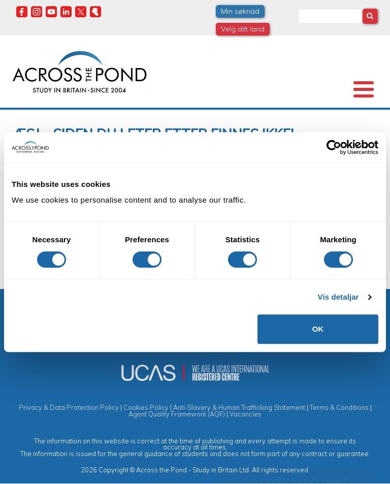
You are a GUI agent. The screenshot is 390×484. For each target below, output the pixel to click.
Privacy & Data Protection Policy (69, 407)
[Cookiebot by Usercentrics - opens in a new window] (333, 147)
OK (318, 329)
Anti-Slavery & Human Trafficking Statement (239, 407)
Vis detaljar (338, 297)
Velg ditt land (243, 29)
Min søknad (240, 11)
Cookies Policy (146, 407)
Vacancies (246, 414)
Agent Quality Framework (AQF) (176, 414)
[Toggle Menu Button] (363, 89)
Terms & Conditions (339, 407)
